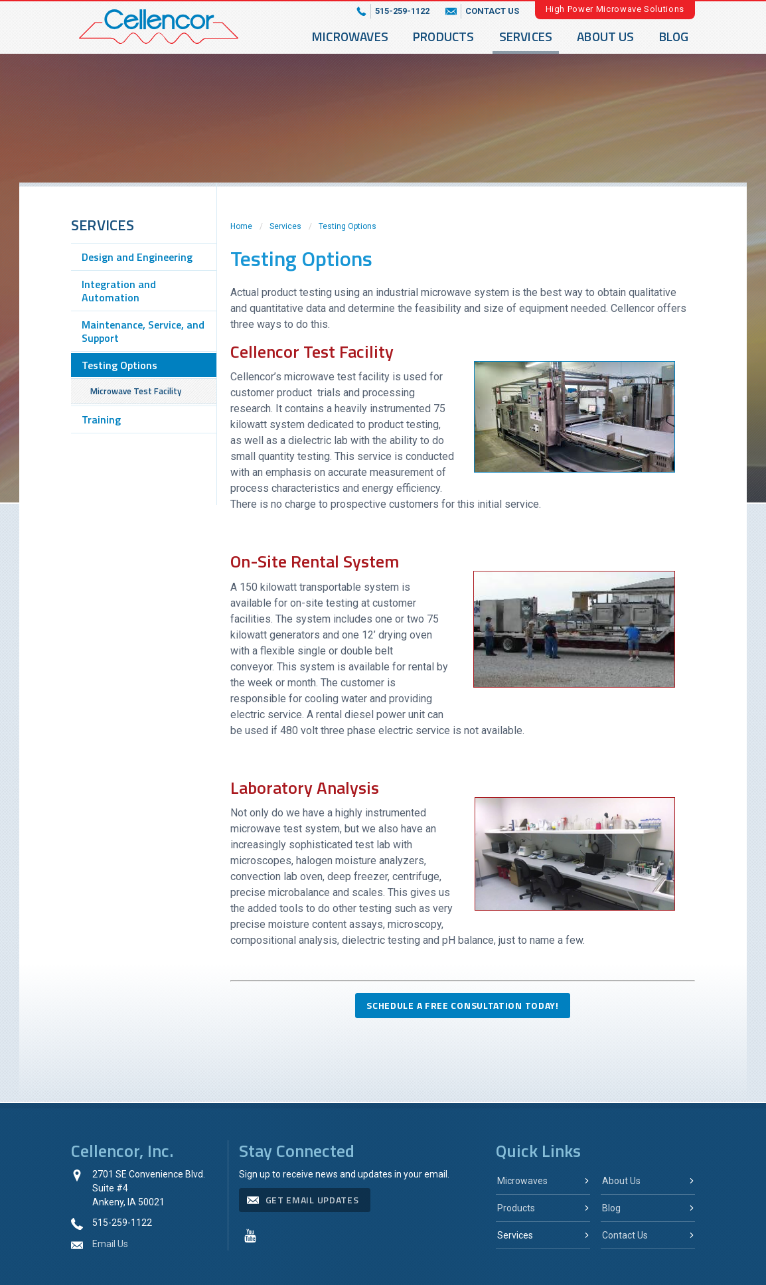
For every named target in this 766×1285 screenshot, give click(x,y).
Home (241, 226)
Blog (674, 36)
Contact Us (625, 1235)
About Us (606, 36)
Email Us (110, 1244)
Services (526, 36)
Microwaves (350, 36)
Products (444, 36)
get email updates (312, 1200)
